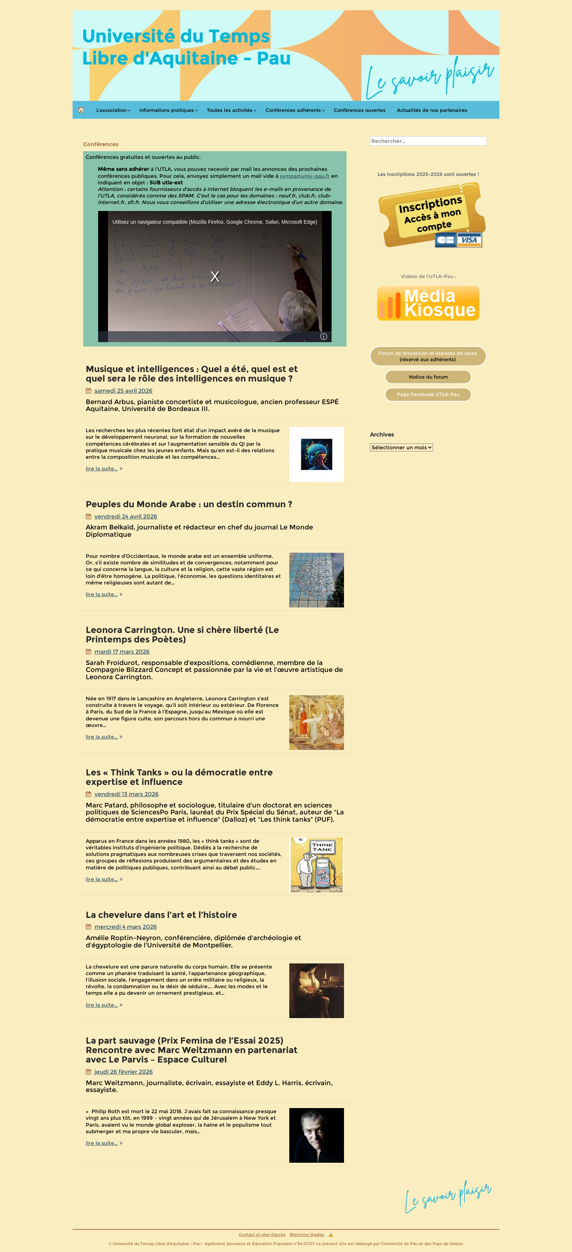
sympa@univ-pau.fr (305, 176)
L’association (111, 110)
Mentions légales (307, 1234)
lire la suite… (118, 468)
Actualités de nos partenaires (432, 110)
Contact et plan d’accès (262, 1234)
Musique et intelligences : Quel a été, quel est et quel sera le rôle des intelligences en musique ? (192, 374)
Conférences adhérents (293, 110)
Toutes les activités (229, 110)
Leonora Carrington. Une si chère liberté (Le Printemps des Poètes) (182, 635)
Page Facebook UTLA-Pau (428, 394)
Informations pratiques (166, 110)
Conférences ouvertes (360, 110)
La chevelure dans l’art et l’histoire (161, 914)
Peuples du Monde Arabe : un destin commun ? (189, 504)
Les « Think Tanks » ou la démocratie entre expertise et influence (179, 777)
